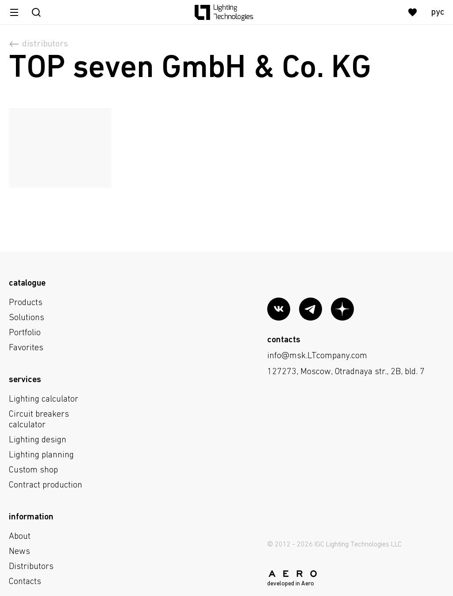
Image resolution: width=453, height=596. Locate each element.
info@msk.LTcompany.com (317, 356)
